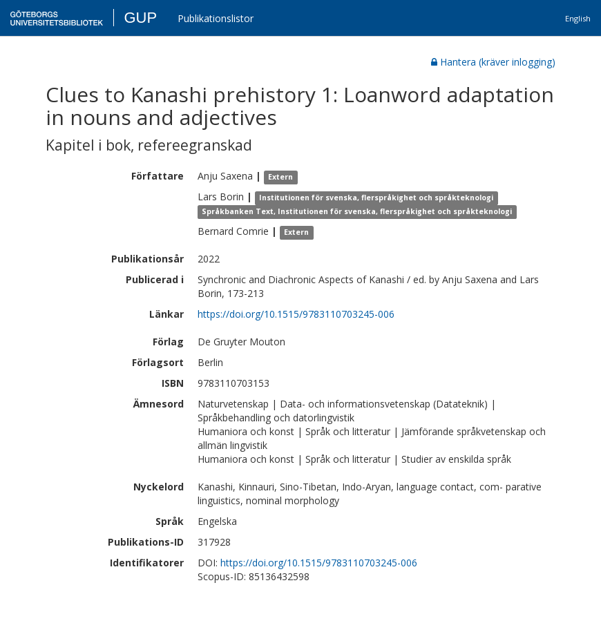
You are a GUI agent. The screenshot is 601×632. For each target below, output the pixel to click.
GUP (140, 17)
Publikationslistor (216, 18)
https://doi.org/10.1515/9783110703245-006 (296, 313)
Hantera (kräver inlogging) (493, 61)
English (578, 18)
